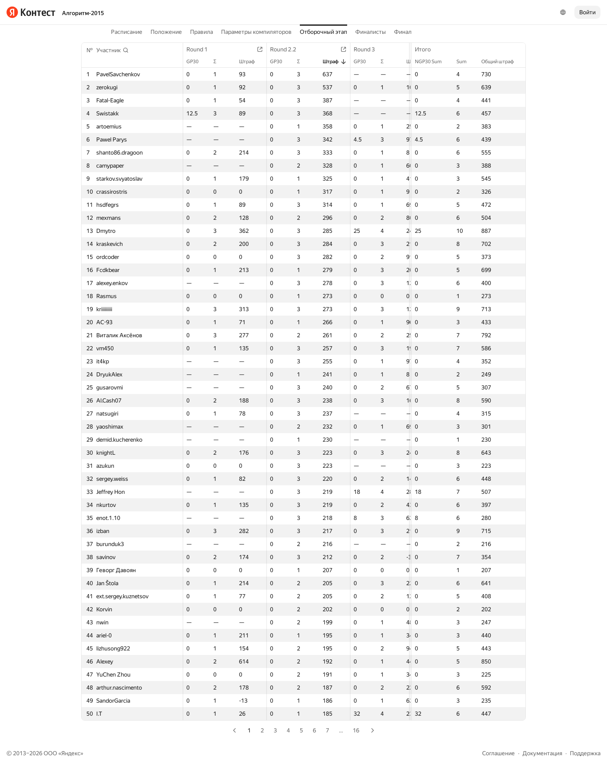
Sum (465, 61)
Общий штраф (501, 61)
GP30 (196, 61)
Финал (403, 32)
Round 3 (368, 49)
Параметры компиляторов (256, 32)
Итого (427, 49)
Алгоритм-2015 (83, 13)
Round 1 (201, 49)
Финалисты (370, 32)
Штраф (251, 61)
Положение (166, 32)
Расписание (126, 32)
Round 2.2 (287, 49)
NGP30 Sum (432, 61)
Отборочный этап (323, 32)
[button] (112, 50)
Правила (201, 32)
